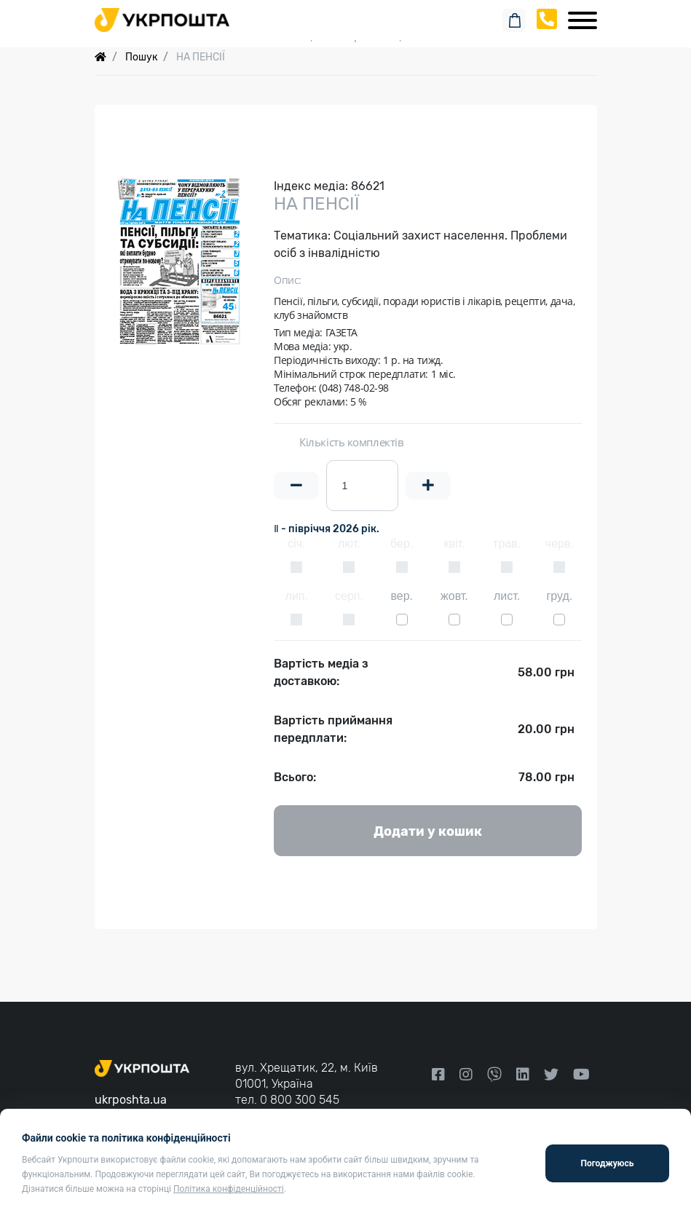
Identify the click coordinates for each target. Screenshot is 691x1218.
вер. (401, 596)
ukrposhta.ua (131, 1100)
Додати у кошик (428, 831)
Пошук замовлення (346, 14)
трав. (507, 543)
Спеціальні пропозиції (345, 36)
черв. (559, 543)
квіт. (454, 543)
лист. (507, 596)
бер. (401, 543)
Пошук (141, 57)
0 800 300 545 (299, 1100)
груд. (559, 596)
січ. (296, 543)
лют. (349, 543)
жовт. (454, 596)
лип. (296, 596)
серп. (349, 596)
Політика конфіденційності (228, 1189)
